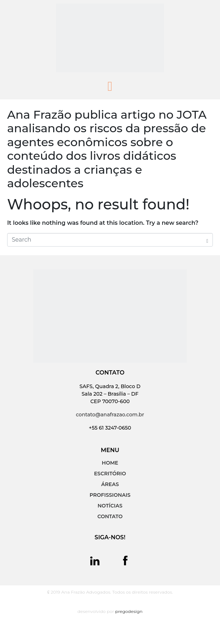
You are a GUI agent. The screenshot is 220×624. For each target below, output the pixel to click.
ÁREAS (110, 484)
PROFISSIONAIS (110, 495)
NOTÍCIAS (110, 505)
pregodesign (129, 611)
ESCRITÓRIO (110, 473)
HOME (110, 463)
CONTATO (110, 516)
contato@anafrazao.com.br (110, 414)
